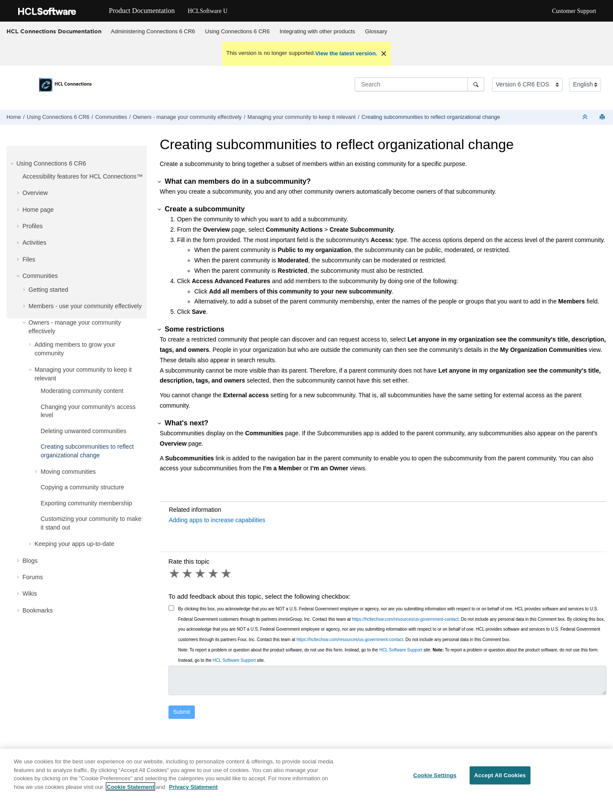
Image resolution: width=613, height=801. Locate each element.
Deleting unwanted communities (83, 431)
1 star (174, 573)
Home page (38, 209)
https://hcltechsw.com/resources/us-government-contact (405, 619)
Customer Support (574, 11)
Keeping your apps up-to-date (74, 543)
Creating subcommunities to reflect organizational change (431, 117)
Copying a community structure (82, 487)
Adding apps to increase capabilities (217, 520)
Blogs (30, 560)
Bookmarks (37, 610)
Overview (35, 192)
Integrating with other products (317, 31)
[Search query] (419, 84)
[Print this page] (603, 117)
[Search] (475, 84)
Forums (32, 577)
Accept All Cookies (500, 779)
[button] (13, 163)
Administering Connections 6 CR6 (153, 31)
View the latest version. (346, 53)
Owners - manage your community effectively (187, 117)
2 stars (187, 573)
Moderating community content (82, 390)
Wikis (29, 593)
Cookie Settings (434, 779)
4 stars (213, 573)
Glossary (376, 31)
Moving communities (68, 471)
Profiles (32, 226)
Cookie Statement (130, 791)
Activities (34, 242)
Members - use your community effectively (85, 306)
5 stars (226, 573)
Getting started (48, 289)
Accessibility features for (82, 176)
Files (28, 259)
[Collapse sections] (585, 117)
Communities (111, 117)
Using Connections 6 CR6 (237, 31)
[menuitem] (153, 31)
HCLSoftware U (207, 11)
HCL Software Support (400, 650)
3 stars (200, 573)
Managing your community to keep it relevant (302, 117)
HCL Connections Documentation (54, 31)
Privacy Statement (193, 791)
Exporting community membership (86, 503)
